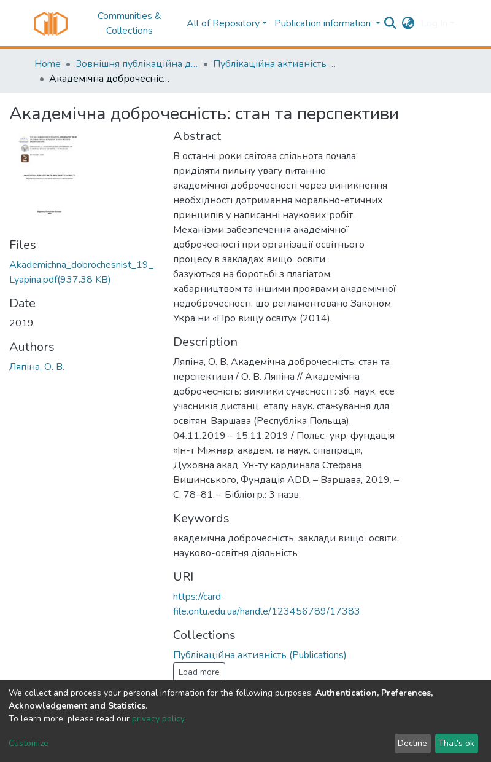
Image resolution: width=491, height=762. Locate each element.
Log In (434, 23)
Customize (28, 743)
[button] (408, 23)
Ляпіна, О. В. (36, 367)
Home (47, 64)
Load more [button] (199, 672)
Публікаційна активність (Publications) (274, 64)
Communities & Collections (129, 23)
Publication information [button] (323, 23)
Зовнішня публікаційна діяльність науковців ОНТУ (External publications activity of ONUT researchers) (136, 64)
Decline (412, 743)
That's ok (456, 743)
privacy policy (158, 719)
